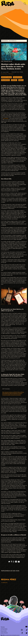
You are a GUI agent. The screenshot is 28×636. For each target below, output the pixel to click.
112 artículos (4, 582)
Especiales (4, 631)
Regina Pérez (7, 74)
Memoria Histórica (9, 41)
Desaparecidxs (5, 80)
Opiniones (4, 629)
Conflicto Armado (6, 77)
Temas (3, 627)
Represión (14, 80)
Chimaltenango (17, 77)
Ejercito (21, 80)
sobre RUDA (4, 633)
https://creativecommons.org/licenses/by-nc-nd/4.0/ (10, 635)
